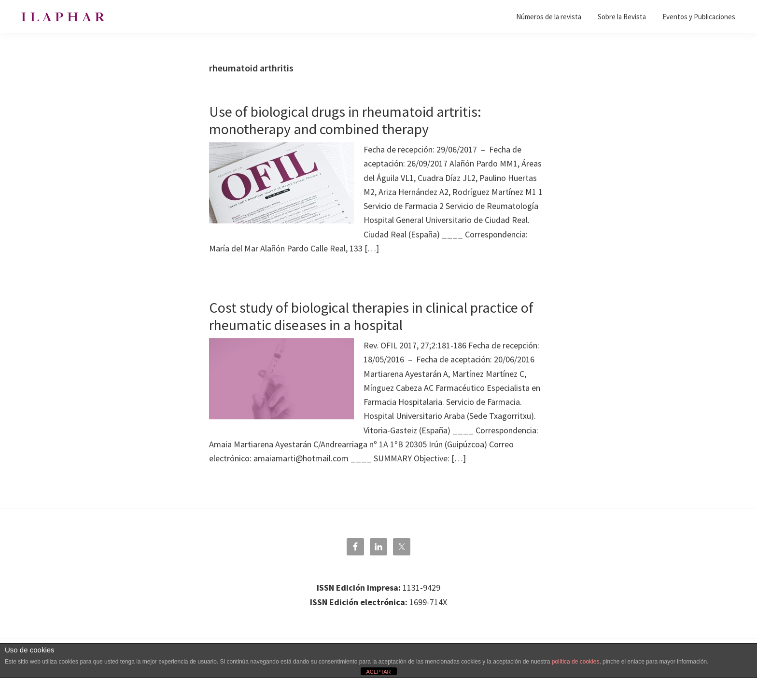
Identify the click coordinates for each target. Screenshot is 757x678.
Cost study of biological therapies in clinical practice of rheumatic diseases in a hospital (371, 316)
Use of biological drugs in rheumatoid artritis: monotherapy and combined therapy (345, 120)
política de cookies (576, 661)
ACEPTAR (378, 672)
